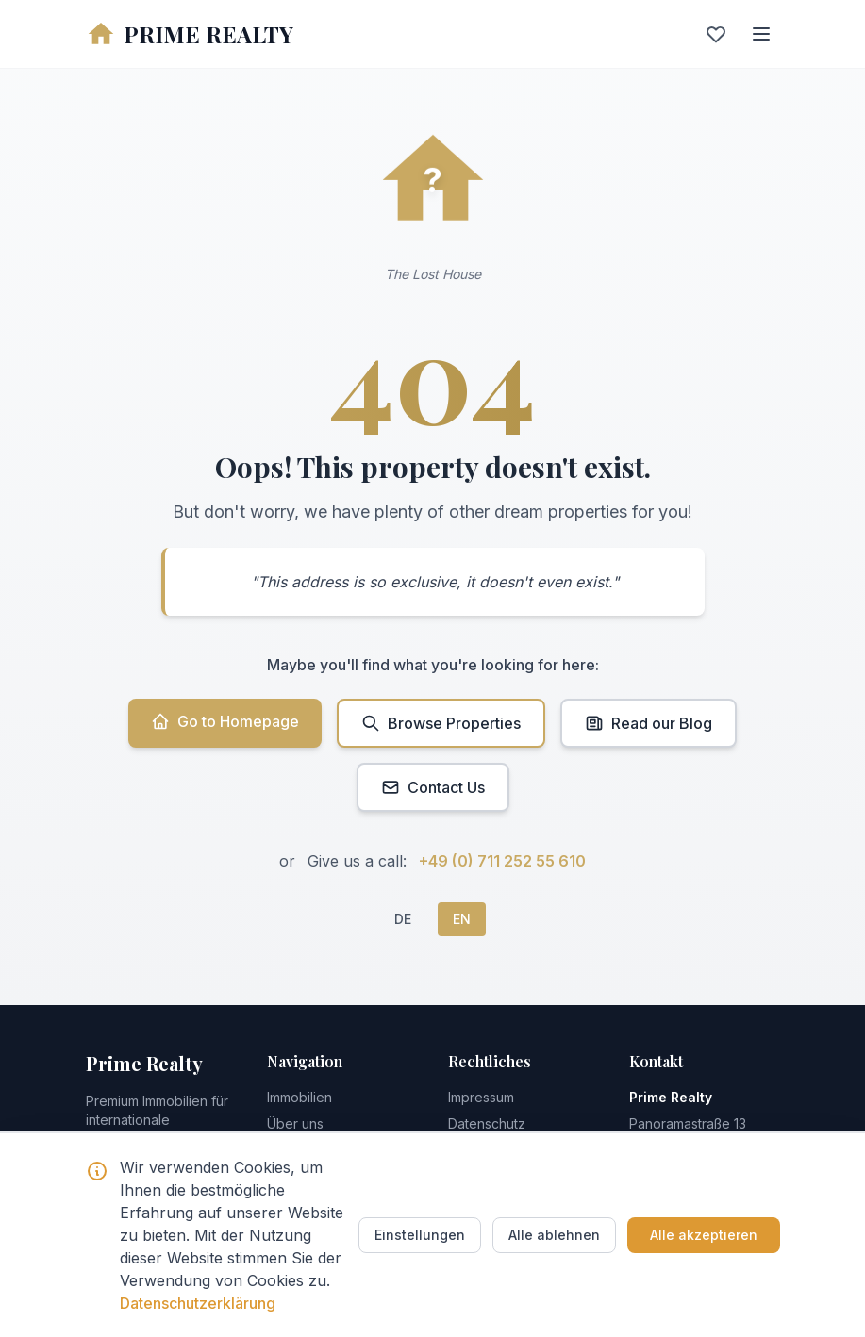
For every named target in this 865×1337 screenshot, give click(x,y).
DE (402, 919)
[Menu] (761, 34)
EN (462, 919)
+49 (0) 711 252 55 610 (502, 860)
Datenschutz (486, 1123)
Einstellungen (419, 1235)
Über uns (295, 1123)
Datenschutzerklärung (197, 1303)
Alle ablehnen (554, 1235)
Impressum (481, 1097)
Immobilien (299, 1097)
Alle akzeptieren (703, 1235)
